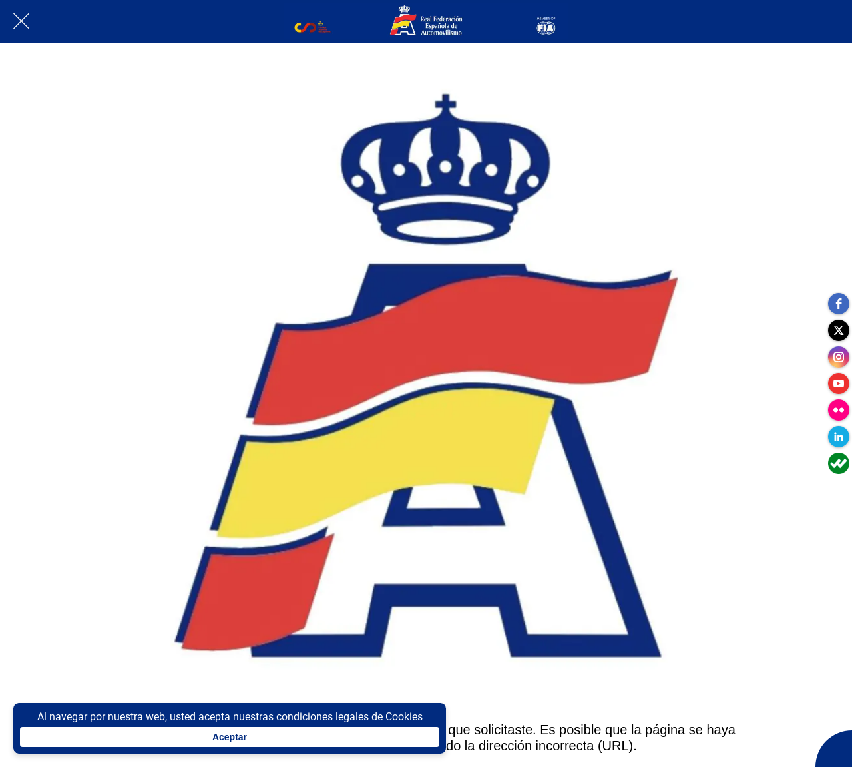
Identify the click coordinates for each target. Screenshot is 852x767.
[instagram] (838, 357)
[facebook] (838, 303)
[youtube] (838, 383)
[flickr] (838, 410)
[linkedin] (838, 436)
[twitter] (838, 330)
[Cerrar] (21, 21)
